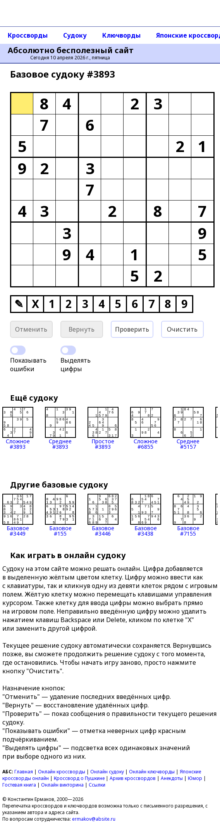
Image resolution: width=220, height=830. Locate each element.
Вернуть (82, 329)
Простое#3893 (103, 428)
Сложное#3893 (17, 428)
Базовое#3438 (145, 515)
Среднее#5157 (188, 428)
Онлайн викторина (62, 785)
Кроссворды (28, 35)
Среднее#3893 (60, 428)
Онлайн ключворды (152, 771)
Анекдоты (172, 778)
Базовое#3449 (17, 515)
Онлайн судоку (107, 771)
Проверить (132, 329)
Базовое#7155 (188, 515)
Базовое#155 (60, 515)
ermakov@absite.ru (93, 819)
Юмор (195, 778)
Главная (23, 771)
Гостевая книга (19, 785)
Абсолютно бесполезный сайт (71, 50)
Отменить (31, 329)
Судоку (75, 35)
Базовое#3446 (103, 515)
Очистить (182, 329)
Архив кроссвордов (133, 778)
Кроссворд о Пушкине (79, 778)
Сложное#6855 (145, 428)
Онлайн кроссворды (61, 771)
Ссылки (97, 785)
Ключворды (121, 35)
